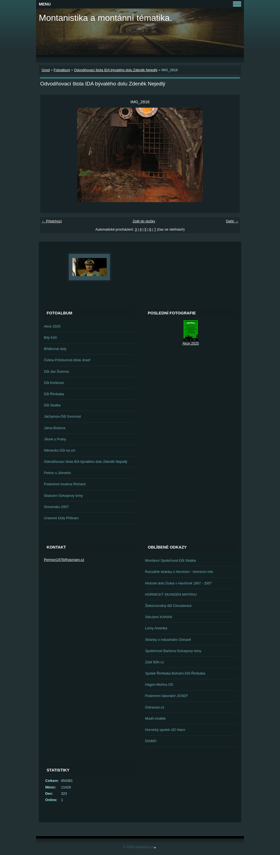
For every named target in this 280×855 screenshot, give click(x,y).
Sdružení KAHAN (158, 617)
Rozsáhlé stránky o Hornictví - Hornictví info (179, 572)
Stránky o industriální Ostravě (168, 640)
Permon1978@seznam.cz (64, 560)
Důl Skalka (52, 405)
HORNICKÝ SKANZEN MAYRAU (171, 594)
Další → (232, 221)
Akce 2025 (52, 326)
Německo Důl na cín (59, 450)
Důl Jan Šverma (56, 371)
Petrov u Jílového (57, 473)
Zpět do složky (144, 221)
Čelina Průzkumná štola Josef (67, 360)
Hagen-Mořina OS (159, 684)
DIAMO (151, 741)
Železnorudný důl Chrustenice (168, 606)
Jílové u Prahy (55, 439)
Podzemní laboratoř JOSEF (166, 696)
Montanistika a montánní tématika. (105, 18)
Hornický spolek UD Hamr (165, 730)
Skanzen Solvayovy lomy (63, 496)
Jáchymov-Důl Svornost (62, 416)
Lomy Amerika (156, 628)
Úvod (46, 70)
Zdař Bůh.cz (154, 662)
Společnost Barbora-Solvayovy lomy (173, 651)
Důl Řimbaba (54, 394)
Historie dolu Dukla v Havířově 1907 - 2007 (178, 583)
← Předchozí (52, 221)
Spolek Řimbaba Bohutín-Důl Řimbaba (175, 673)
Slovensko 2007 (56, 507)
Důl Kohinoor (54, 383)
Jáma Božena (54, 428)
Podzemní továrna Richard (65, 484)
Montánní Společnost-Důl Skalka (170, 560)
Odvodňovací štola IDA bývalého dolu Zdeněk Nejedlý (116, 70)
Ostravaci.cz (154, 707)
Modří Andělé (155, 718)
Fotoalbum (62, 70)
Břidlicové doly (55, 349)
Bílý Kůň (50, 337)
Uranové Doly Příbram (61, 518)
